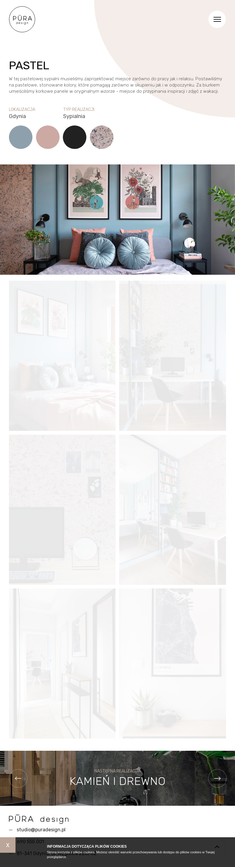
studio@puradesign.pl (41, 830)
